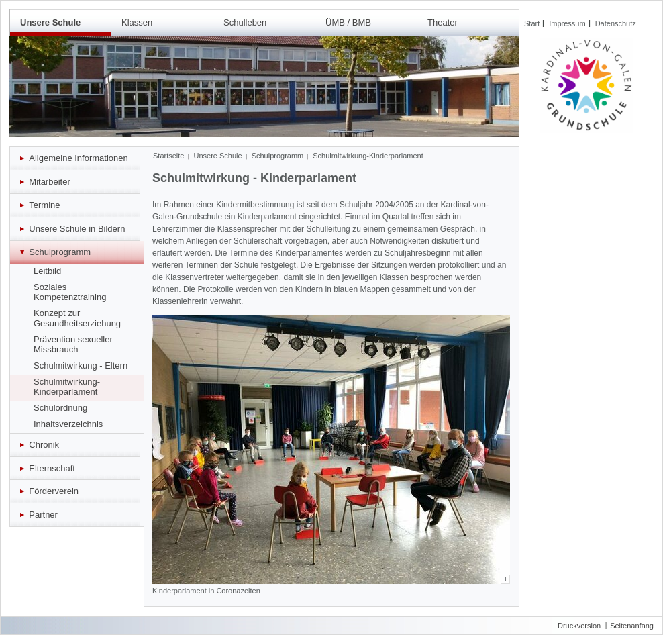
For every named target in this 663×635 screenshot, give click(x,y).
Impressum (567, 23)
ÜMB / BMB (348, 22)
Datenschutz (615, 23)
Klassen (136, 22)
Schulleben (244, 22)
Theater (442, 22)
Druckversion (579, 626)
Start (532, 23)
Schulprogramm (278, 156)
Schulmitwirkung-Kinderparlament (368, 156)
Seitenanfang (632, 626)
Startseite (168, 156)
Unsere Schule (50, 22)
